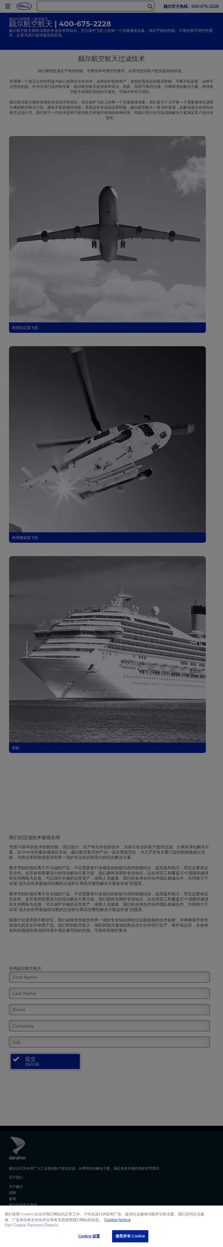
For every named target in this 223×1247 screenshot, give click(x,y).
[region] (111, 1226)
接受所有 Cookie (130, 1236)
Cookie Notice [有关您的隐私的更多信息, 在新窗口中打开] (117, 1219)
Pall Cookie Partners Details (31, 1225)
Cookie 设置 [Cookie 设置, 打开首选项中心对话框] (89, 1236)
